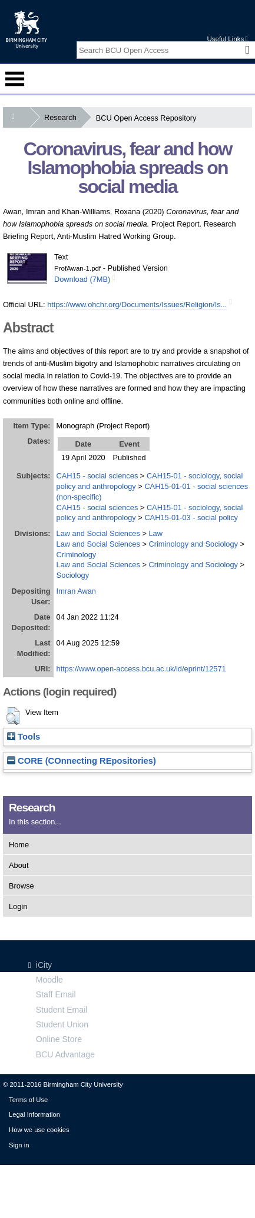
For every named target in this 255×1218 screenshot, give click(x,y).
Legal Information (34, 1114)
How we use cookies (39, 1129)
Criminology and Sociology (193, 544)
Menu (15, 79)
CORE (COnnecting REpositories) (81, 761)
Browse (21, 885)
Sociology (73, 575)
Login (18, 906)
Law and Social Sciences (98, 533)
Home (19, 844)
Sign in (19, 1145)
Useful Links (227, 38)
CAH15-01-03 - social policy (191, 517)
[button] (12, 716)
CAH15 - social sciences (97, 475)
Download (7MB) (82, 279)
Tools (23, 736)
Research (62, 117)
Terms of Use (28, 1099)
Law (155, 533)
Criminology (77, 554)
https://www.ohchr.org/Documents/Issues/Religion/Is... (137, 304)
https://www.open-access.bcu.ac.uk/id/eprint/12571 (141, 668)
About (18, 865)
